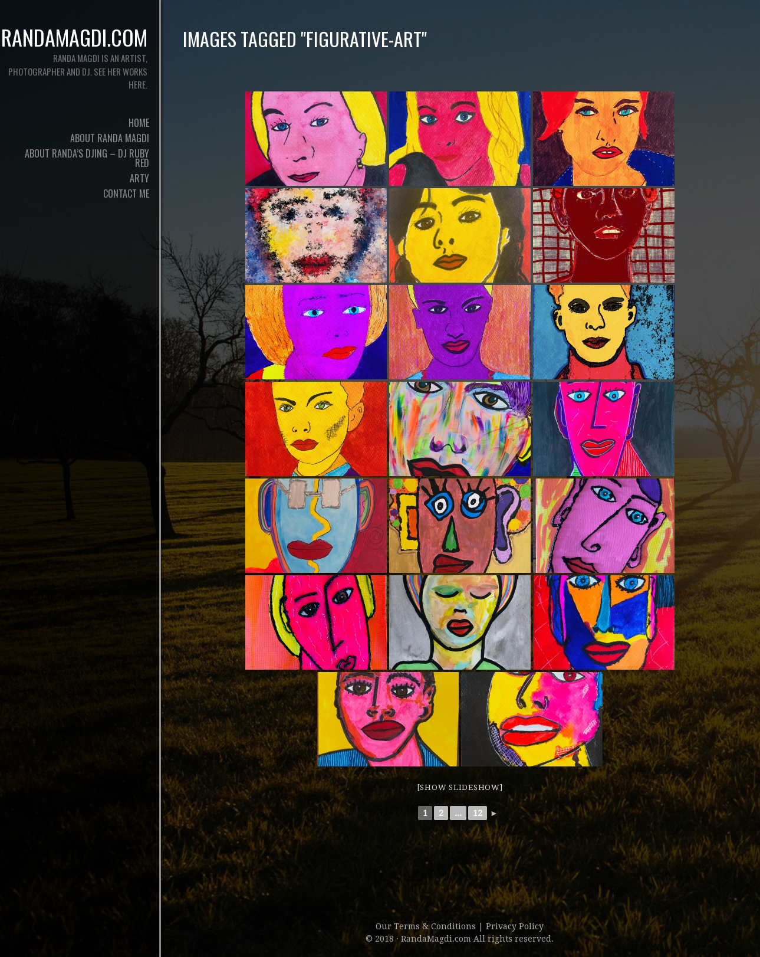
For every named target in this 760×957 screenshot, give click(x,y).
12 (477, 813)
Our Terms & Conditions (427, 926)
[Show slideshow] (460, 787)
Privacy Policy (515, 926)
